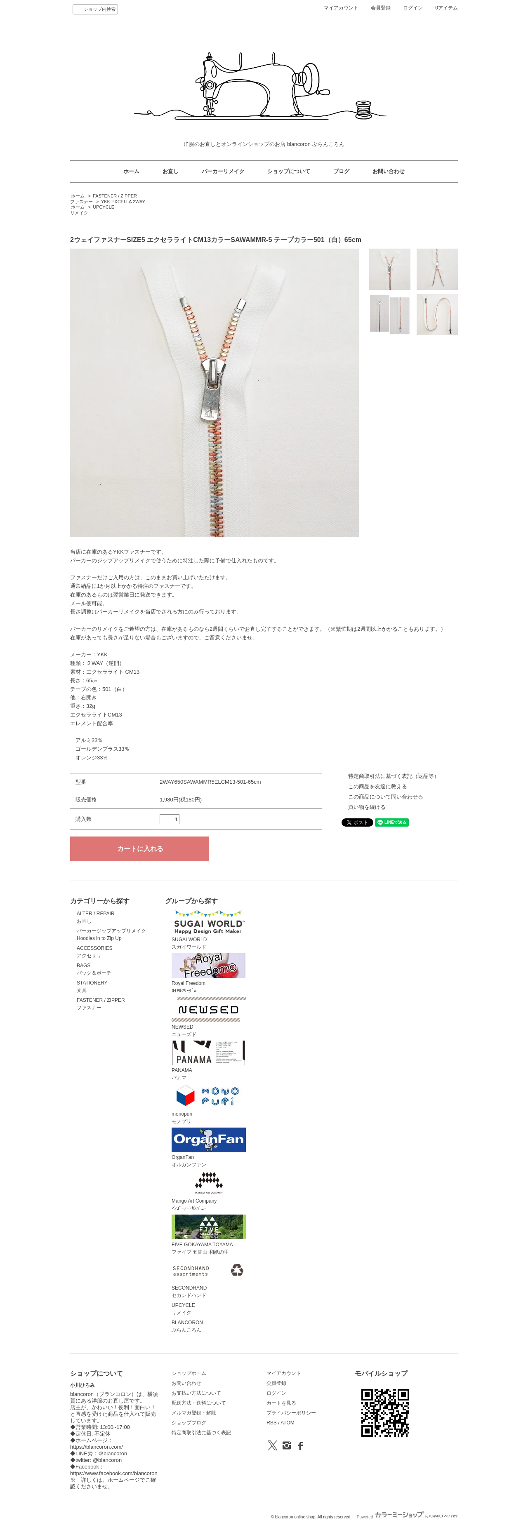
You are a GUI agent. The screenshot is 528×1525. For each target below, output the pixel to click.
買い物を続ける (367, 807)
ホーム (131, 171)
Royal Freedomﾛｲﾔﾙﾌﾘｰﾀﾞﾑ (209, 973)
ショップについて (288, 171)
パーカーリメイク (223, 171)
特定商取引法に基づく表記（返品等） (393, 776)
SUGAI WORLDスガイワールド (209, 930)
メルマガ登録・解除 (194, 1413)
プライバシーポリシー (291, 1413)
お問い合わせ (388, 171)
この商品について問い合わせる (385, 797)
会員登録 (381, 8)
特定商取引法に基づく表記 (201, 1433)
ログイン (413, 8)
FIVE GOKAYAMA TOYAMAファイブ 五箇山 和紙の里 (209, 1235)
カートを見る (281, 1403)
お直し (171, 171)
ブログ (341, 171)
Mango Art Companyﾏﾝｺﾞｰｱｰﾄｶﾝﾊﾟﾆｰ (209, 1191)
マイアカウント (341, 8)
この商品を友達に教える (377, 786)
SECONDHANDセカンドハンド (209, 1278)
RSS (271, 1423)
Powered (407, 1517)
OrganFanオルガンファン (209, 1148)
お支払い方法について (196, 1393)
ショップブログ (189, 1423)
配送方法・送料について (199, 1403)
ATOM (287, 1423)
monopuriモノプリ (209, 1104)
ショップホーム (189, 1373)
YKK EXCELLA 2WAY (123, 201)
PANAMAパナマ (209, 1061)
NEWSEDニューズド (209, 1017)
